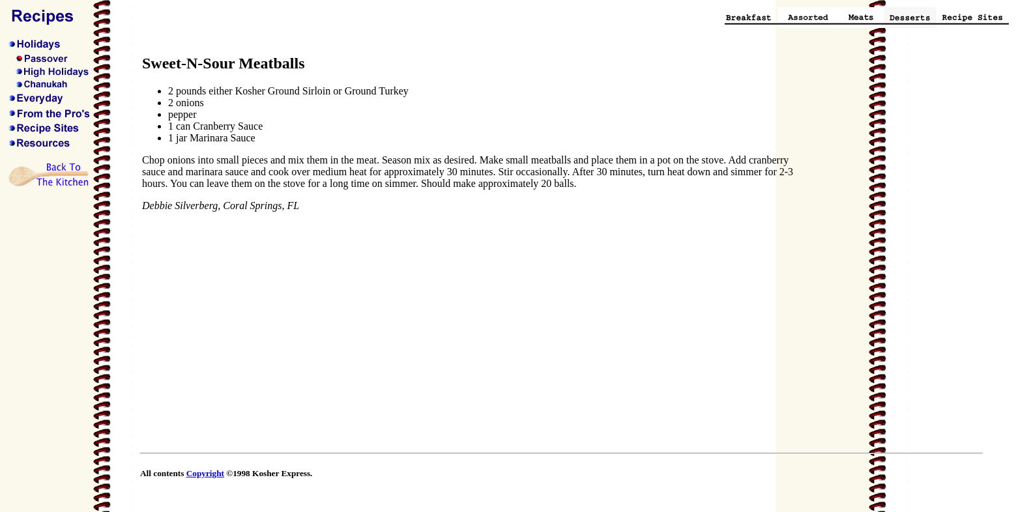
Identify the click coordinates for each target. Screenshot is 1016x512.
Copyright (205, 473)
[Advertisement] (878, 250)
